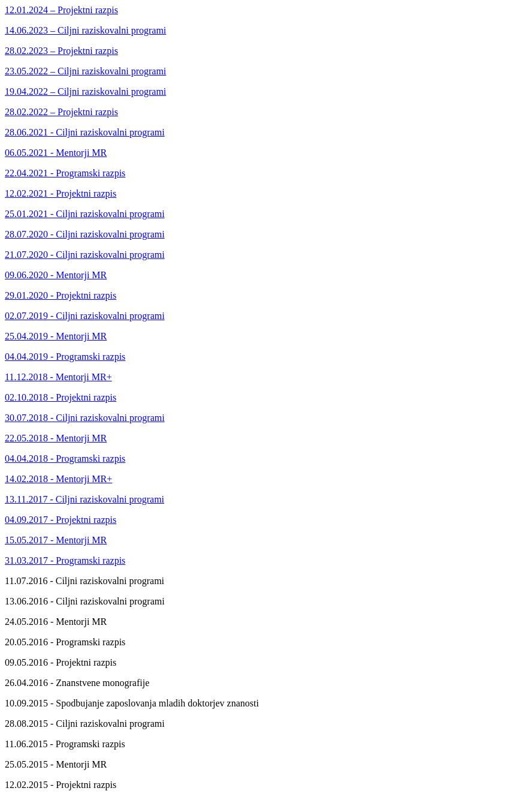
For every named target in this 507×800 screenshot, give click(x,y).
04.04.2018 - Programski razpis (65, 458)
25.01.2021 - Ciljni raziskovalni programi (85, 214)
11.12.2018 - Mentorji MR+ (58, 377)
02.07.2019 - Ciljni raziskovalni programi (85, 316)
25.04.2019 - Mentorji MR (56, 336)
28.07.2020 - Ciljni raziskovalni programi (85, 234)
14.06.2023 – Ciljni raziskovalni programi (85, 30)
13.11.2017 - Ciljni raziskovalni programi (84, 499)
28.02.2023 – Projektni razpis (61, 51)
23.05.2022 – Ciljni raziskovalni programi (85, 71)
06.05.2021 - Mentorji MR (56, 153)
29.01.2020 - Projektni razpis (60, 295)
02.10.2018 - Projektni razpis (60, 397)
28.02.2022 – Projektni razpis (61, 112)
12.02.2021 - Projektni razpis (60, 193)
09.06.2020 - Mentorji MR (56, 275)
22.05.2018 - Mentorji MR (56, 438)
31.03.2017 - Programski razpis (65, 560)
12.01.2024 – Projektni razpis (61, 10)
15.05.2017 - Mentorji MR (56, 540)
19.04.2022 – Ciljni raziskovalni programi (85, 91)
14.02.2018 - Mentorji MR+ (58, 479)
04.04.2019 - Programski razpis (65, 356)
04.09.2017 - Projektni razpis (60, 520)
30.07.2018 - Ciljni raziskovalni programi (85, 418)
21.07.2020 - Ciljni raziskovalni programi (85, 254)
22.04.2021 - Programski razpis (65, 173)
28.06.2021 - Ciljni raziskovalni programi (85, 132)
